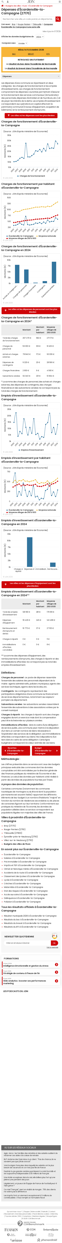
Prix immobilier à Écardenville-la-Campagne (25, 862)
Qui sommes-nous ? (14, 1211)
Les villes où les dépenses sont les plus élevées (31, 115)
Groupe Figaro (52, 1216)
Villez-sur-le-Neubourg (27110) (18, 840)
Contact (52, 1211)
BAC (14, 54)
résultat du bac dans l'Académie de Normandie (32, 64)
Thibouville (36, 24)
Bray (14, 24)
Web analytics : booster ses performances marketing (24, 981)
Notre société (35, 1211)
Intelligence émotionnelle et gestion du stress (25, 965)
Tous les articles (11, 1216)
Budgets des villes (13, 6)
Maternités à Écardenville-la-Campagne (23, 887)
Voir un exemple (52, 947)
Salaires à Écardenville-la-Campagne (22, 858)
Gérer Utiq (54, 1214)
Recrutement (9, 1214)
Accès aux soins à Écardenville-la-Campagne (26, 894)
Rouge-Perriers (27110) (14, 829)
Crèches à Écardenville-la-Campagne (22, 883)
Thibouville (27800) (13, 833)
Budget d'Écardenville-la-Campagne (46, 750)
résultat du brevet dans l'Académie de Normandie (32, 68)
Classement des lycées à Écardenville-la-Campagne (29, 876)
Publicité (45, 1211)
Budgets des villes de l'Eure (17, 844)
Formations (11, 958)
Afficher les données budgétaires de (17, 36)
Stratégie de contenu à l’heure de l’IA (21, 972)
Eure (25, 6)
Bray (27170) (10, 826)
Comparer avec (8, 43)
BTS (48, 54)
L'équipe (26, 1211)
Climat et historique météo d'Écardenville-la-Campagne (31, 869)
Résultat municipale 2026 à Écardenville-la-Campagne (30, 916)
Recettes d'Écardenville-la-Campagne (14, 750)
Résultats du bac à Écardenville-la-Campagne (26, 919)
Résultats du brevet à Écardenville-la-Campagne (27, 923)
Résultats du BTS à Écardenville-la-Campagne (26, 927)
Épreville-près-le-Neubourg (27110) (21, 837)
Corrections (27, 1216)
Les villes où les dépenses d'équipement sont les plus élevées (30, 584)
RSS (19, 1216)
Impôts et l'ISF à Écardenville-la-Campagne (25, 865)
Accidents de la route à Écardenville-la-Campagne (28, 873)
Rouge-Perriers (24, 24)
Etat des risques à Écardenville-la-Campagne (26, 891)
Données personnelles (23, 1214)
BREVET (31, 54)
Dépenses (7, 76)
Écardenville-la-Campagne (40, 6)
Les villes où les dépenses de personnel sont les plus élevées (31, 310)
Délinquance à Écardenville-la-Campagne (24, 898)
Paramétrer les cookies (41, 1214)
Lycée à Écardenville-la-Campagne (21, 880)
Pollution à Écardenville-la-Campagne (22, 902)
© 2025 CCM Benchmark (31, 1218)
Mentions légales (39, 1216)
